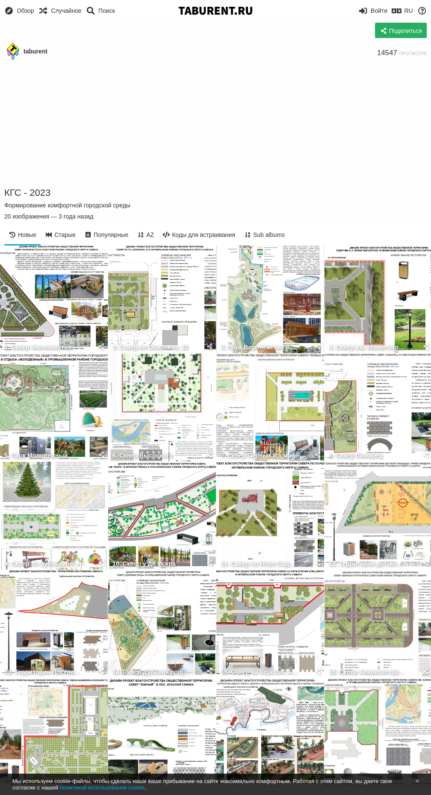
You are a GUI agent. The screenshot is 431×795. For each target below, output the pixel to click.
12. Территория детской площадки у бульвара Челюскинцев (368, 564)
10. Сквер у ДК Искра (144, 564)
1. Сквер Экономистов (38, 347)
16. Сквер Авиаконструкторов (368, 672)
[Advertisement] (215, 124)
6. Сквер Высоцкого (142, 455)
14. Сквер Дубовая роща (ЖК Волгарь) (151, 672)
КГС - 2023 (27, 192)
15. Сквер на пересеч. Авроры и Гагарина (259, 672)
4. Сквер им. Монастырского (368, 347)
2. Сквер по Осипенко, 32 (150, 347)
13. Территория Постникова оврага (43, 672)
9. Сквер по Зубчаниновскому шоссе (43, 564)
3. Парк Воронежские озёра (259, 347)
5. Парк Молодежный (36, 455)
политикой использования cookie (102, 787)
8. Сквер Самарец (355, 455)
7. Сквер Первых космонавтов (259, 455)
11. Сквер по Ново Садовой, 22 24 (259, 564)
